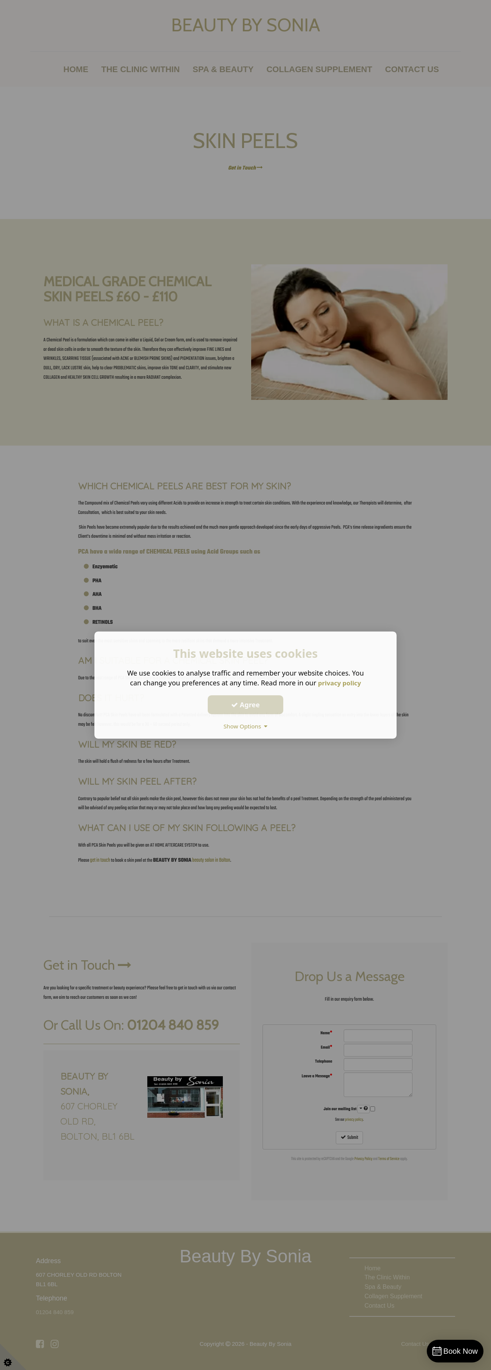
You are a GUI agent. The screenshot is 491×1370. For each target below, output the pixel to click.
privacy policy (339, 682)
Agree (245, 704)
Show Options (245, 726)
